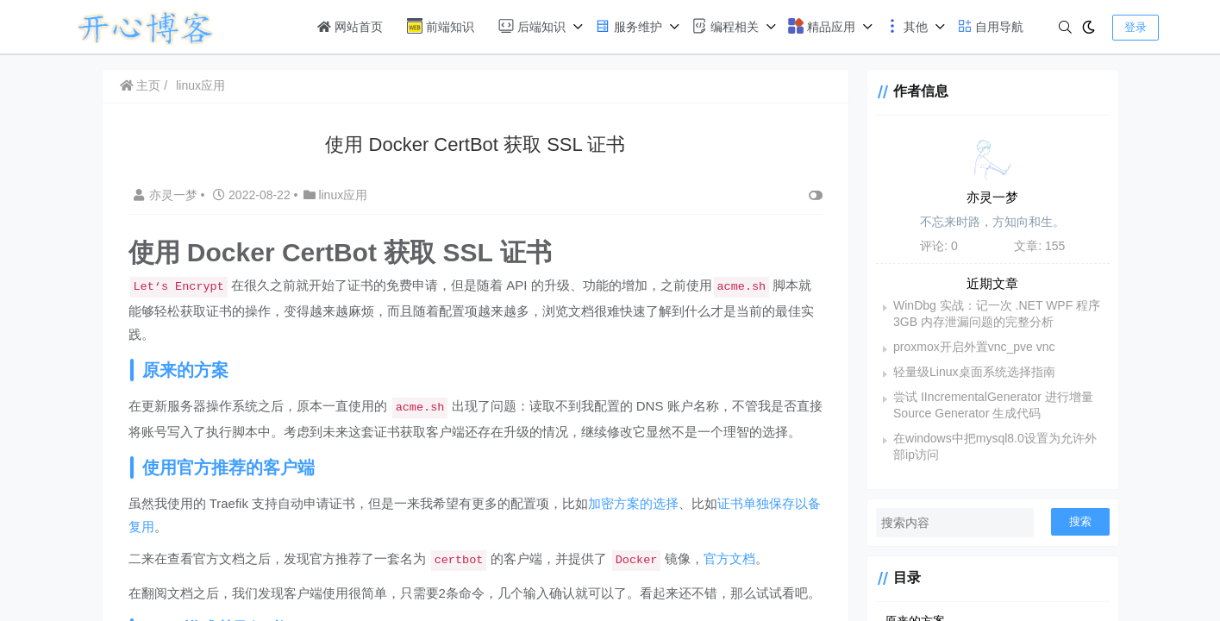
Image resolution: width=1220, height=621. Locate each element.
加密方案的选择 (633, 503)
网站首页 (350, 27)
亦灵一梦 (167, 195)
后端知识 (532, 26)
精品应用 (821, 26)
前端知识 (440, 26)
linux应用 (200, 85)
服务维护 (628, 26)
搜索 (1080, 521)
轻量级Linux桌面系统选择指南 (966, 372)
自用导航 (990, 26)
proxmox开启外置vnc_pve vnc (966, 347)
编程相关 (725, 26)
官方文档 (729, 558)
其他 (906, 26)
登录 (1135, 27)
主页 (140, 85)
